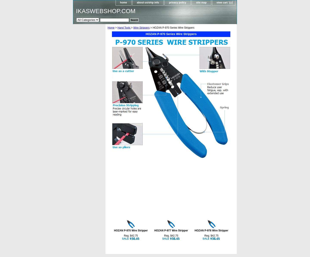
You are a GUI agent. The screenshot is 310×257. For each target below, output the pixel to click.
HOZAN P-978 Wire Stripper (211, 230)
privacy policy (177, 2)
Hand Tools (124, 27)
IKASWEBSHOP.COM (105, 11)
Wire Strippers (141, 27)
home (123, 2)
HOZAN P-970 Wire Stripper (131, 230)
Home (111, 27)
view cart (222, 2)
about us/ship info (148, 2)
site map (201, 2)
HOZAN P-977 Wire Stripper (171, 230)
